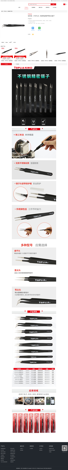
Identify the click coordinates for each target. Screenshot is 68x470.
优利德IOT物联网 (52, 450)
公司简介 (40, 448)
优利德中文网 (51, 448)
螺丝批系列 (3, 456)
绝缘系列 (12, 461)
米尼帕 (50, 451)
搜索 (53, 4)
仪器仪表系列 (12, 460)
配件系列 (12, 458)
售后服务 (21, 450)
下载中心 (21, 448)
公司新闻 (31, 448)
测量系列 (2, 458)
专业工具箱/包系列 (4, 461)
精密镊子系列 (10, 11)
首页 (19, 7)
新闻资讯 (47, 7)
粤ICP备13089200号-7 (48, 468)
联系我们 (40, 450)
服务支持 (40, 7)
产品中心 (26, 7)
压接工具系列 (3, 451)
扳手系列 (2, 460)
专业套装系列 (12, 456)
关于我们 (54, 7)
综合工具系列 (12, 451)
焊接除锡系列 (3, 448)
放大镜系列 (12, 455)
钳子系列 (2, 450)
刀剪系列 (2, 455)
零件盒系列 (12, 448)
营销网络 (33, 7)
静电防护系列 (12, 453)
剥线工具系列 (3, 453)
